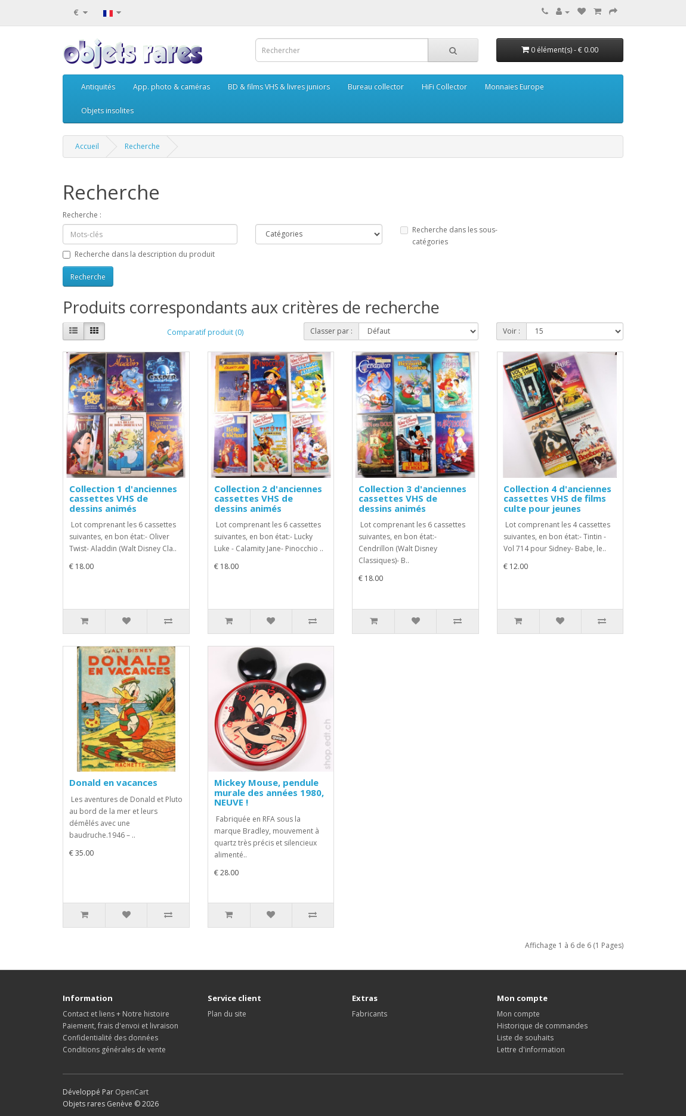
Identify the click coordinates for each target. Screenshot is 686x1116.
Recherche (142, 146)
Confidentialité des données (110, 1038)
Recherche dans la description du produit (139, 254)
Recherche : (82, 215)
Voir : (511, 331)
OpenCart (132, 1092)
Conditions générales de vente (114, 1049)
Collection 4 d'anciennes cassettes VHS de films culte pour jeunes (557, 498)
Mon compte (518, 1014)
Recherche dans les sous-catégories (448, 236)
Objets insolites (107, 110)
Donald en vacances (113, 782)
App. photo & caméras (171, 87)
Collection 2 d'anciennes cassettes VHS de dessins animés (268, 498)
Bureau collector (376, 87)
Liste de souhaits (525, 1038)
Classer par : (331, 331)
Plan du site (227, 1014)
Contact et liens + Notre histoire (116, 1014)
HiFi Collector (444, 87)
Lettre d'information (531, 1049)
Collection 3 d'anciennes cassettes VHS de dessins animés (412, 498)
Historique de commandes (542, 1026)
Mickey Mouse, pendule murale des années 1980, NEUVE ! (269, 792)
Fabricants (369, 1014)
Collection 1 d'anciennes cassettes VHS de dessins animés (123, 498)
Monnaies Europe (514, 87)
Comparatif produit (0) (205, 332)
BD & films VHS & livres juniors (279, 87)
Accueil (87, 146)
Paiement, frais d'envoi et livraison (120, 1026)
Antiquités (98, 87)
